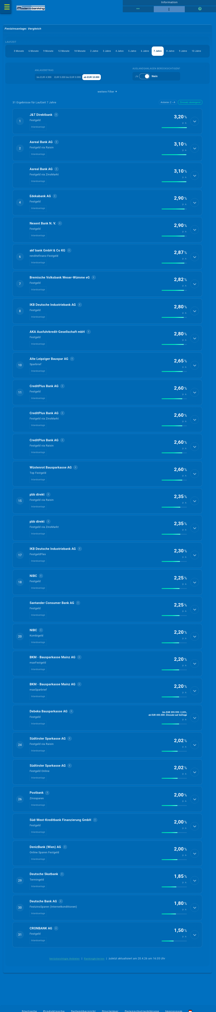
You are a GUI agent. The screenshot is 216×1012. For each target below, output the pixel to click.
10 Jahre (200, 53)
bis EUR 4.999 (40, 79)
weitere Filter (107, 94)
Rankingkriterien (94, 961)
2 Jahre (79, 53)
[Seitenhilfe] (200, 10)
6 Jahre (139, 53)
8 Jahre (169, 53)
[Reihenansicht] (138, 10)
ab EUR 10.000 (103, 79)
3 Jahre (94, 53)
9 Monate (25, 53)
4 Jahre (109, 53)
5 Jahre (124, 53)
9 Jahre (184, 53)
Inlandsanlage (38, 129)
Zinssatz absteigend (190, 105)
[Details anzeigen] (193, 123)
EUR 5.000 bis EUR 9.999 (71, 79)
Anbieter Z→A (168, 105)
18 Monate (62, 53)
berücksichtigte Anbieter (65, 961)
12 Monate (43, 53)
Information (169, 3)
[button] (107, 123)
